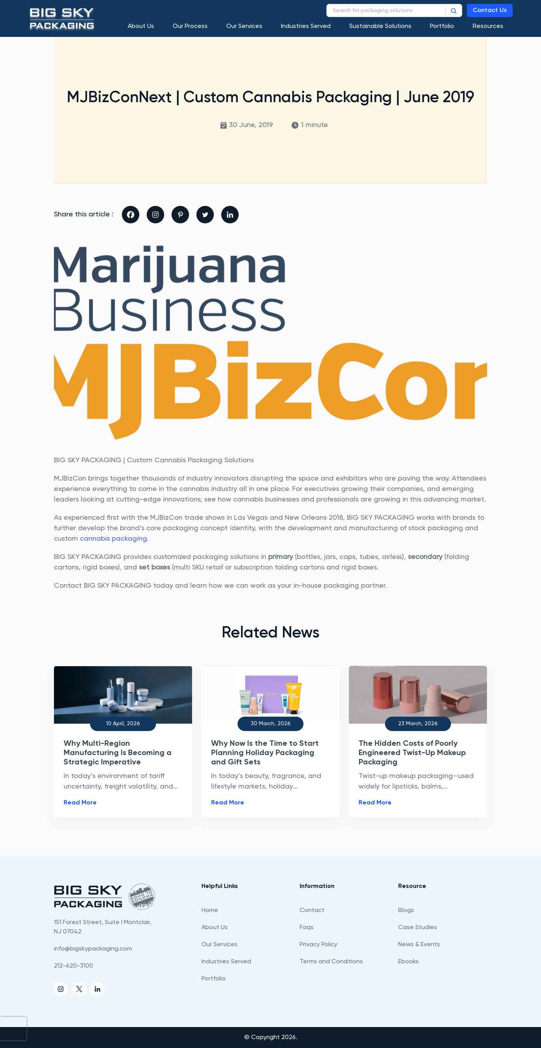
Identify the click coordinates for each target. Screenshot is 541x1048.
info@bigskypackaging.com (93, 949)
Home (209, 910)
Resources (488, 26)
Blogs (406, 910)
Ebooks (408, 962)
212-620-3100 (73, 966)
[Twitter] (205, 214)
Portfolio (442, 26)
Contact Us (490, 10)
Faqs (307, 927)
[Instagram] (155, 214)
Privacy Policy (318, 945)
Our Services (244, 26)
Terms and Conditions (331, 962)
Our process (190, 26)
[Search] (453, 10)
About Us (141, 26)
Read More (80, 803)
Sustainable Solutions (380, 26)
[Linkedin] (230, 214)
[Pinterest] (180, 214)
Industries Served (306, 26)
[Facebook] (130, 214)
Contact (312, 910)
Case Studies (417, 927)
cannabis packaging (113, 538)
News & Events (419, 945)
